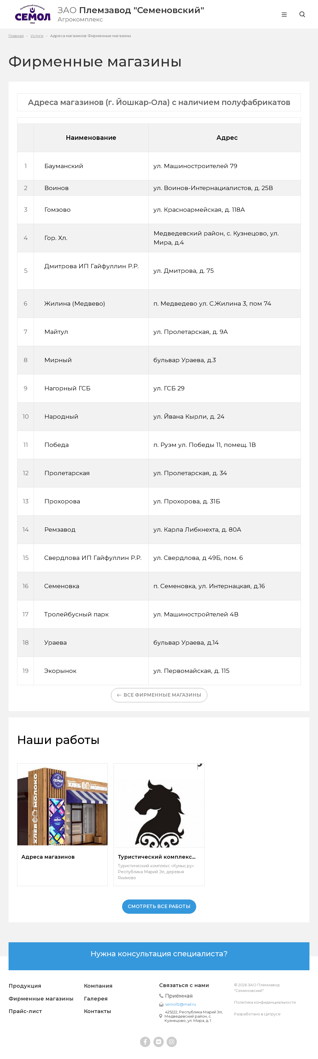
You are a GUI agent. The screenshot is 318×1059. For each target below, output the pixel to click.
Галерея (96, 999)
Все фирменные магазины (159, 695)
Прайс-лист (25, 1011)
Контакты (97, 1011)
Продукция (25, 986)
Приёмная (179, 996)
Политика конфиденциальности (265, 1002)
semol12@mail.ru (180, 1004)
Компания (98, 986)
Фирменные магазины (41, 999)
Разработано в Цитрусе (257, 1014)
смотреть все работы (159, 906)
